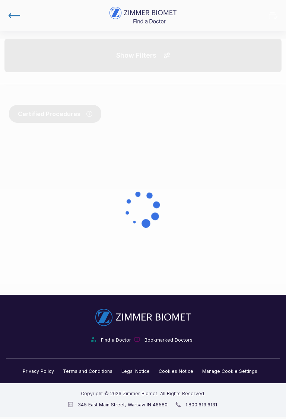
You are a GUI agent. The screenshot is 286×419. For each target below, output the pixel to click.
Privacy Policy (38, 371)
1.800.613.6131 (201, 404)
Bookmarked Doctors (273, 15)
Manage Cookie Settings (229, 371)
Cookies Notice (176, 371)
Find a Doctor (116, 340)
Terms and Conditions (87, 371)
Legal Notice (135, 371)
